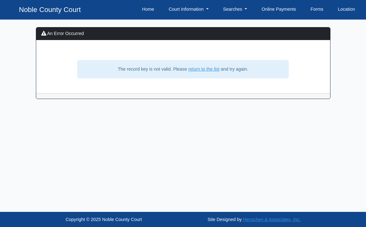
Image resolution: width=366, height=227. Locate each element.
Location (346, 9)
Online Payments (279, 9)
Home (148, 9)
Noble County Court (50, 10)
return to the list (203, 69)
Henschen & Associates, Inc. (271, 219)
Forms (317, 9)
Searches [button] (233, 9)
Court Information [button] (187, 9)
